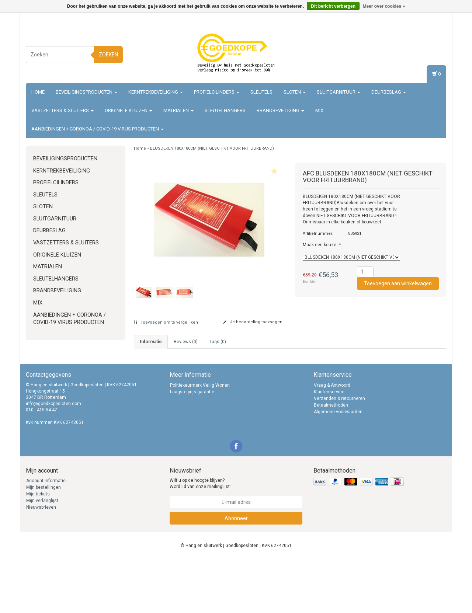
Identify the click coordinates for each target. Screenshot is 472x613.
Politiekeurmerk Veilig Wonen (200, 438)
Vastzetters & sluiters (62, 110)
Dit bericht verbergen (333, 6)
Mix (319, 110)
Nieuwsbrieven (41, 561)
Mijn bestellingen (43, 541)
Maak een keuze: (321, 244)
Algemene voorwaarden (338, 465)
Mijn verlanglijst (42, 554)
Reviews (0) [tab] (186, 341)
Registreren (430, 53)
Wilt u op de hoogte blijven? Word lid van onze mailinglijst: (200, 537)
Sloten (295, 92)
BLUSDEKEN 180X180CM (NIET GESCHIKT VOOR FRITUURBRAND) (212, 148)
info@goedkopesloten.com (53, 457)
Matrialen (178, 110)
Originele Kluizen (128, 110)
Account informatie (46, 534)
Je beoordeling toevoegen (252, 322)
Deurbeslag (388, 92)
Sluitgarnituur (338, 92)
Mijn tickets (38, 547)
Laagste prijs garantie (192, 445)
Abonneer (236, 572)
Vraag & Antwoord (332, 438)
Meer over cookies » (383, 6)
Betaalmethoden (331, 458)
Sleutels (261, 92)
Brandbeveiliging (280, 110)
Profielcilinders (216, 92)
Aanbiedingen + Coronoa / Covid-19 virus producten (97, 129)
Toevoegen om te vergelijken (166, 322)
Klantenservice (329, 445)
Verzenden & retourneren (339, 451)
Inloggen (433, 46)
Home (38, 92)
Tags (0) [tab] (217, 341)
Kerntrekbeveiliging (155, 92)
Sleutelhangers (225, 110)
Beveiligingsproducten (86, 92)
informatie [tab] (151, 341)
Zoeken (108, 55)
